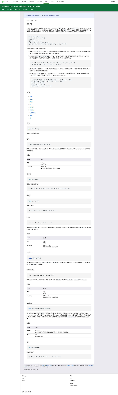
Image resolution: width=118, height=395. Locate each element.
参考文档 (39, 1)
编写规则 (10, 9)
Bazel (28, 20)
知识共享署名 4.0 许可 (47, 365)
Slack (71, 383)
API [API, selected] (32, 9)
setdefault (32, 112)
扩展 (32, 20)
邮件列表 (46, 15)
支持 (71, 378)
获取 (31, 99)
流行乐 (31, 107)
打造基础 (29, 15)
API (35, 20)
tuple (30, 258)
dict (36, 69)
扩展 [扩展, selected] (46, 1)
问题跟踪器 (72, 380)
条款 (23, 391)
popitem (32, 110)
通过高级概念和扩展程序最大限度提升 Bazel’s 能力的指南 (21, 6)
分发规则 (17, 9)
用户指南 (32, 1)
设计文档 (25, 9)
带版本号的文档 (60, 1)
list (30, 179)
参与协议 (53, 15)
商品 (31, 102)
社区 (52, 1)
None (30, 129)
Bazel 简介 (15, 1)
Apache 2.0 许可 (70, 365)
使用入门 (24, 1)
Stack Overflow (73, 385)
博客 (23, 378)
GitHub (113, 1)
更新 (31, 115)
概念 (3, 9)
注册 (59, 15)
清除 (31, 96)
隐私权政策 (28, 391)
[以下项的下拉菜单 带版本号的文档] (66, 2)
